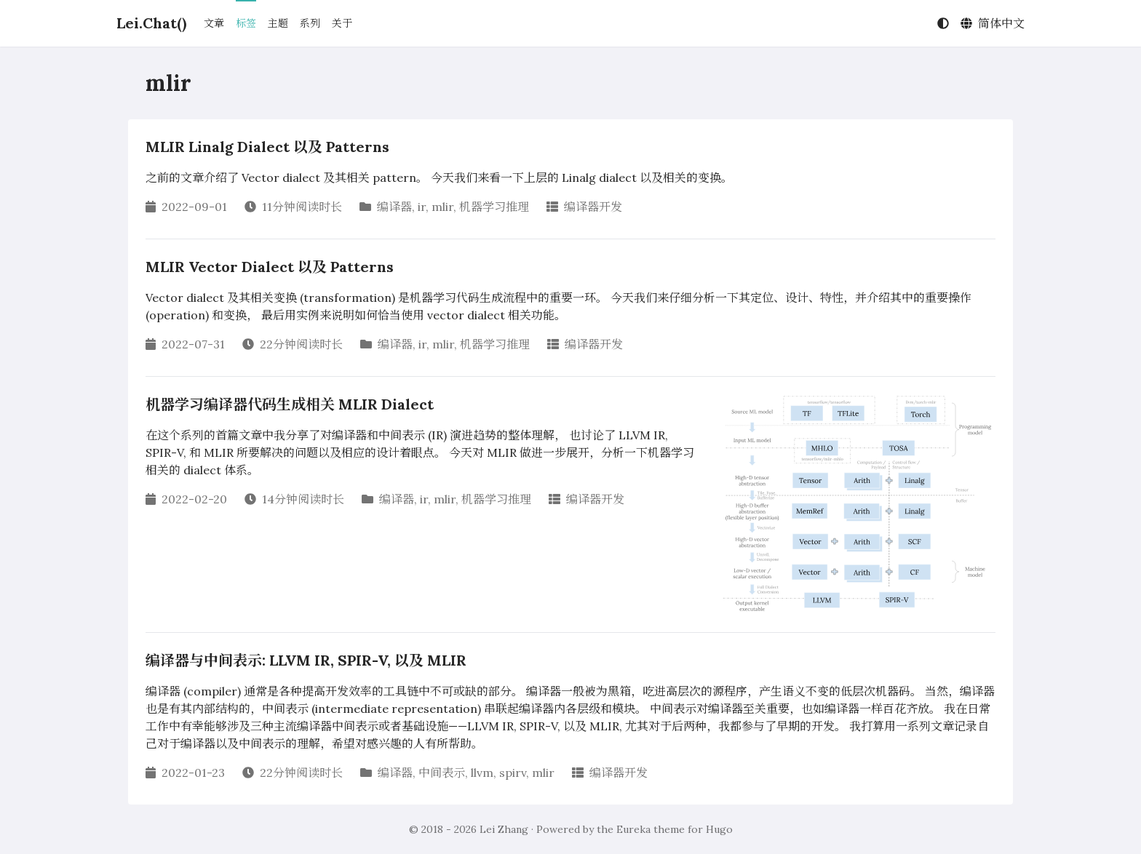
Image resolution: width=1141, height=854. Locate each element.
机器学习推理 (494, 206)
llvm (482, 772)
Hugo (719, 829)
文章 (214, 23)
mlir (442, 206)
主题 (278, 23)
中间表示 (441, 772)
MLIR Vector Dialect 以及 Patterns (270, 267)
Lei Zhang (504, 829)
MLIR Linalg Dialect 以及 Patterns (267, 146)
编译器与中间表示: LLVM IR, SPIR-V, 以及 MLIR (306, 660)
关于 (342, 23)
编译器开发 (593, 206)
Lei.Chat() (151, 23)
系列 (310, 23)
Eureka (633, 829)
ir (422, 206)
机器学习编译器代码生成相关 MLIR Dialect (290, 404)
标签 (246, 23)
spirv (512, 772)
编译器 (394, 206)
